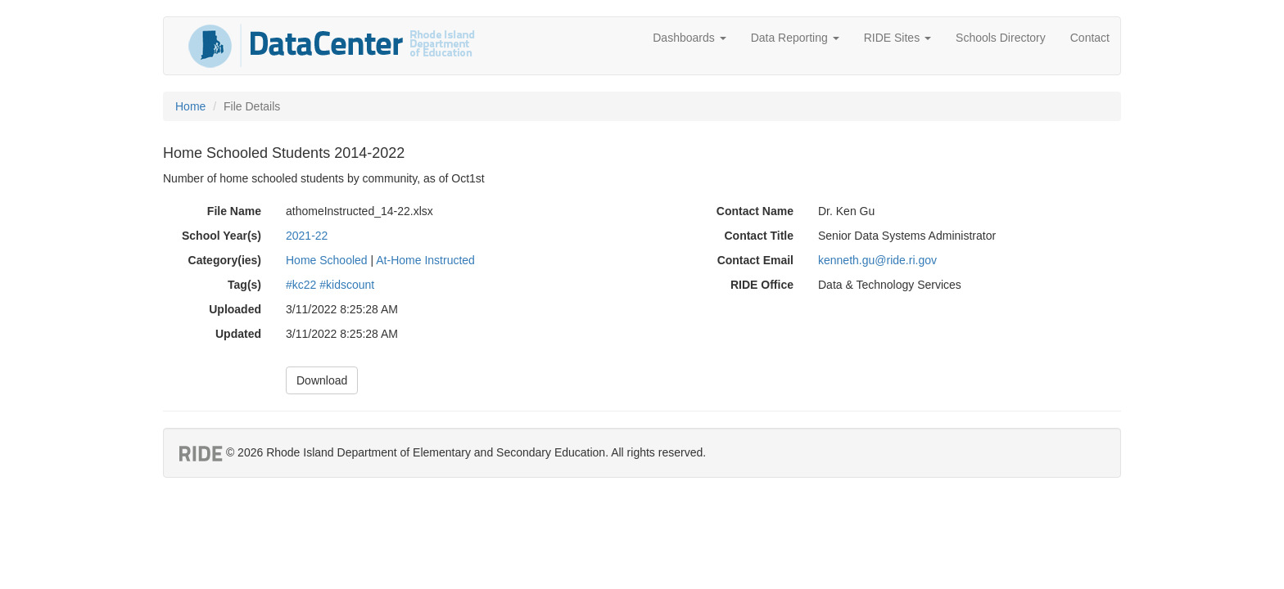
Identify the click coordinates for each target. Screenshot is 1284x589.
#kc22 (301, 284)
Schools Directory (1001, 37)
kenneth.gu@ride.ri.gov (877, 260)
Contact (1090, 37)
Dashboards (689, 37)
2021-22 (307, 235)
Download (321, 380)
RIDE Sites (897, 37)
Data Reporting (795, 37)
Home (190, 106)
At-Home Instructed (425, 260)
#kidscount (346, 284)
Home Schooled (327, 260)
